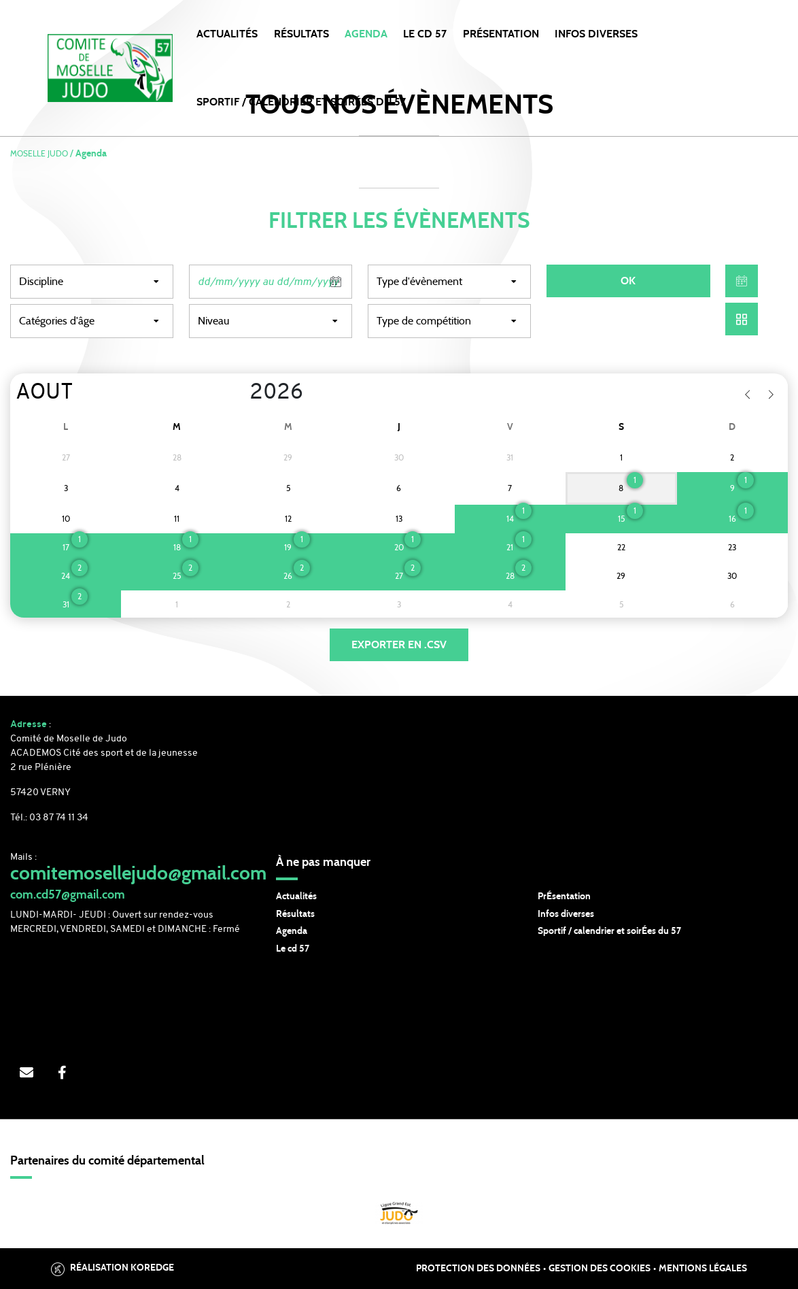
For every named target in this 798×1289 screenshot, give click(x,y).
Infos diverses (566, 914)
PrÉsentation (564, 896)
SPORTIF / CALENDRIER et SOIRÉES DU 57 (301, 102)
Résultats (301, 34)
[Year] (238, 393)
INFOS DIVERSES (596, 34)
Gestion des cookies (599, 1268)
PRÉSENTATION (501, 34)
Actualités (227, 34)
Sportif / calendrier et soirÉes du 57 (609, 931)
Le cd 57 (292, 949)
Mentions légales (703, 1268)
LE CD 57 (425, 34)
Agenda (366, 34)
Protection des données (478, 1268)
